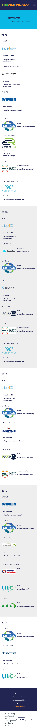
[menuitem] (13, 21)
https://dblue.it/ (23, 252)
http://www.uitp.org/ (25, 474)
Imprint (18, 703)
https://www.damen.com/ (12, 110)
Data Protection (18, 697)
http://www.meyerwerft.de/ (13, 441)
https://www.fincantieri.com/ (13, 664)
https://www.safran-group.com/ (10, 300)
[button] (21, 719)
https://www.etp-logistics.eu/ (9, 60)
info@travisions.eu (18, 706)
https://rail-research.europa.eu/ (10, 155)
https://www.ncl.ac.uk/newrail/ (14, 556)
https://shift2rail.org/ (25, 314)
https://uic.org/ (23, 589)
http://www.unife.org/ (25, 606)
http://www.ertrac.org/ (25, 414)
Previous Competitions (18, 700)
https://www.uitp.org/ (25, 169)
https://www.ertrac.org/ (26, 127)
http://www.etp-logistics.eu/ (9, 399)
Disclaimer (18, 694)
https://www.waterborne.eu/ (13, 199)
